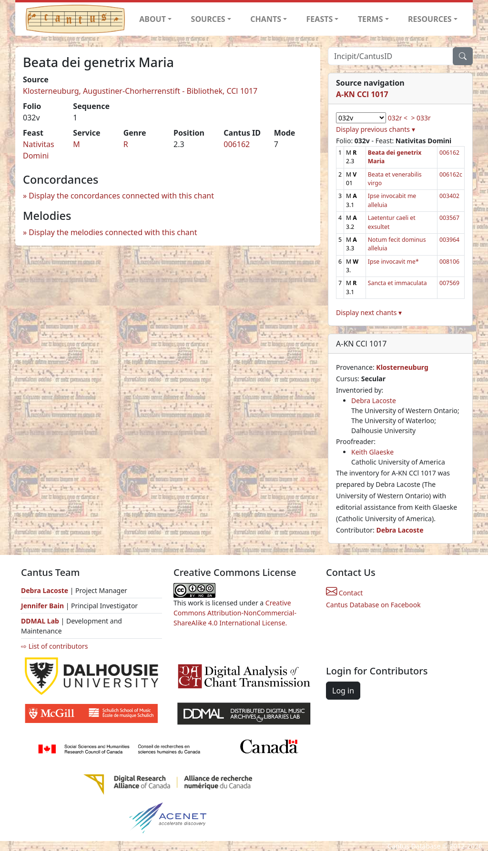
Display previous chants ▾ (375, 129)
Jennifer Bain (43, 605)
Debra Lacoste (373, 400)
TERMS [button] (370, 19)
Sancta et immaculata (397, 283)
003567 (449, 218)
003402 (449, 196)
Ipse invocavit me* (393, 261)
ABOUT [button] (152, 19)
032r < (397, 117)
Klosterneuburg (402, 367)
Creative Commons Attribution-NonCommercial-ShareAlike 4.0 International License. (234, 612)
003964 (449, 240)
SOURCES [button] (208, 19)
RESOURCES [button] (430, 19)
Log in (343, 690)
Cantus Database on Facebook (373, 604)
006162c (450, 174)
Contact (344, 592)
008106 (449, 261)
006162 (237, 144)
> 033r (420, 117)
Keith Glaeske (372, 451)
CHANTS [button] (265, 19)
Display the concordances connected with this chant (121, 195)
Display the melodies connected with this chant (113, 232)
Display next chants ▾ (369, 312)
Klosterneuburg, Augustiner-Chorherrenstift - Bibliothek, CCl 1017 (140, 91)
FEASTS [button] (319, 19)
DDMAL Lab (40, 620)
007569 (449, 283)
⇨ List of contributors (54, 646)
